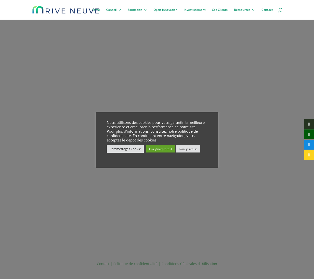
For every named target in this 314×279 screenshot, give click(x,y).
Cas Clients (220, 10)
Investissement (195, 10)
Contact (267, 10)
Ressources (242, 10)
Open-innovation (165, 10)
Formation (135, 10)
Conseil (111, 10)
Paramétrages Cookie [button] (125, 149)
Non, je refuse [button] (188, 149)
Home (96, 10)
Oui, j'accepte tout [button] (160, 149)
